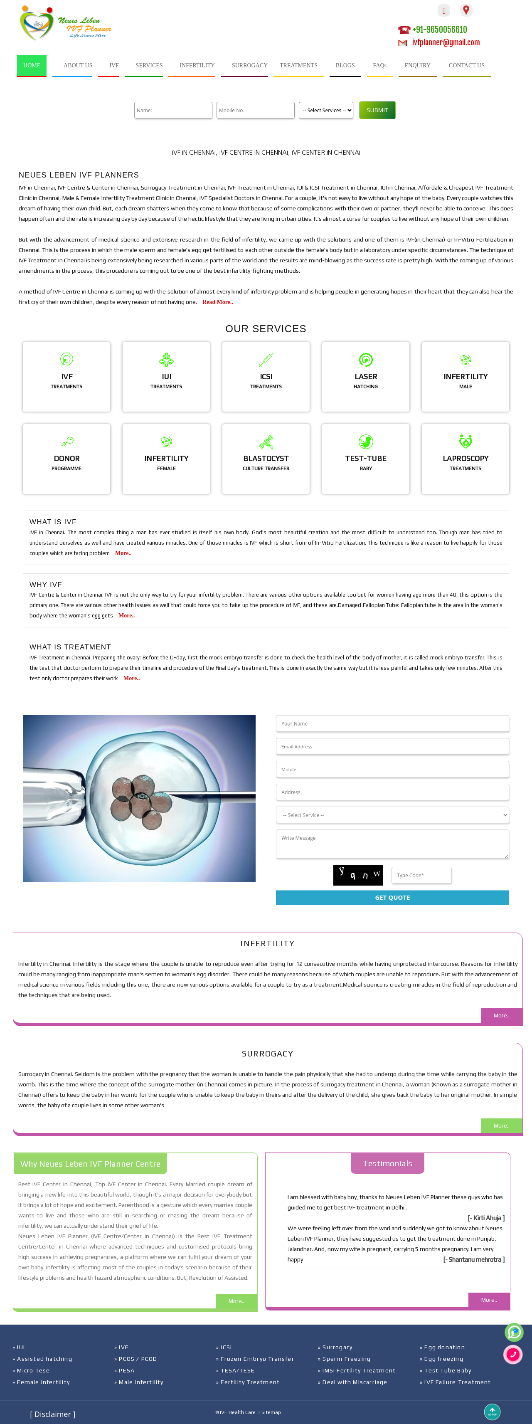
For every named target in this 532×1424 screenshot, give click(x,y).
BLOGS (345, 65)
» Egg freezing (441, 1358)
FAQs (380, 65)
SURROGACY (250, 65)
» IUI (18, 1347)
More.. (123, 553)
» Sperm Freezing (344, 1358)
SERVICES (149, 65)
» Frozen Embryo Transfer (255, 1358)
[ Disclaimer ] (52, 1414)
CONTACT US (467, 65)
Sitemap (271, 1412)
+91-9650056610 (432, 30)
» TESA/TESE (235, 1370)
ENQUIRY (418, 65)
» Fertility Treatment (248, 1382)
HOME (31, 65)
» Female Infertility (41, 1382)
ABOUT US (78, 65)
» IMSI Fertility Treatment (357, 1370)
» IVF (121, 1347)
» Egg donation (442, 1347)
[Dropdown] (392, 815)
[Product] (323, 110)
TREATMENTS (299, 65)
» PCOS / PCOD (136, 1358)
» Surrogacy (335, 1347)
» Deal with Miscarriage (353, 1382)
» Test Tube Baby (445, 1370)
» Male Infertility (139, 1382)
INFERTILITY (197, 65)
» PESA (124, 1370)
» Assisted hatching (42, 1358)
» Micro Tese (31, 1370)
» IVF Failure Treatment (455, 1382)
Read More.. (217, 302)
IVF (114, 65)
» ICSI (224, 1347)
